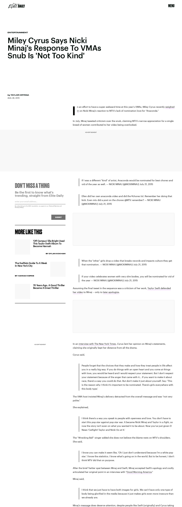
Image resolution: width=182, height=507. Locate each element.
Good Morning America (139, 472)
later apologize (111, 292)
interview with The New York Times (97, 343)
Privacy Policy (19, 208)
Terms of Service (54, 207)
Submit (58, 218)
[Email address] (40, 203)
